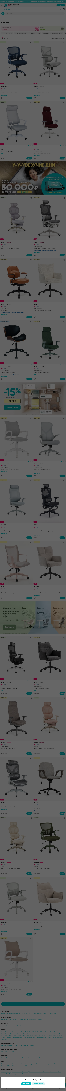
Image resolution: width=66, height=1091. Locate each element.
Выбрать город (38, 1083)
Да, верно (26, 1083)
